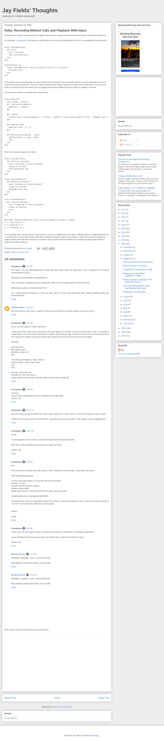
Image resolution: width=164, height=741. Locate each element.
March (126, 316)
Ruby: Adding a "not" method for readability (136, 188)
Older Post (104, 698)
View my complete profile (129, 354)
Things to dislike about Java (130, 176)
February (127, 319)
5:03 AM (29, 266)
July (125, 300)
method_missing (17, 252)
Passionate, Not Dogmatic (134, 292)
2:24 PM (33, 575)
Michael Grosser (18, 554)
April (125, 312)
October (127, 255)
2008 (123, 244)
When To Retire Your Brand (135, 266)
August (126, 297)
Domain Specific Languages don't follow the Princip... (137, 280)
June (125, 304)
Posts (123, 140)
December (128, 247)
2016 (123, 213)
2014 (123, 221)
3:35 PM (29, 462)
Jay (122, 350)
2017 (123, 209)
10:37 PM (30, 431)
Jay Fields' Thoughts (30, 10)
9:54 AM (29, 528)
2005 (123, 336)
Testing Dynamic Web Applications (138, 262)
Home (57, 698)
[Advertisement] (26, 663)
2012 (123, 228)
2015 (123, 217)
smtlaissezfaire (17, 307)
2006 (123, 332)
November (128, 251)
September (128, 258)
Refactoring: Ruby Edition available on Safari (134, 274)
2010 (123, 236)
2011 (123, 232)
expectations (23, 40)
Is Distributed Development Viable (138, 269)
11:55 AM (29, 307)
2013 (123, 225)
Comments (125, 145)
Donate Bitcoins (10, 718)
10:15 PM (30, 410)
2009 (123, 240)
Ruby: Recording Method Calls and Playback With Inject (136, 287)
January (127, 323)
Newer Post (10, 698)
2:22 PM (33, 554)
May (125, 308)
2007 (123, 328)
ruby (27, 252)
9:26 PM (29, 323)
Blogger (96, 735)
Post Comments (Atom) (62, 707)
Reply (13, 299)
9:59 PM (29, 389)
